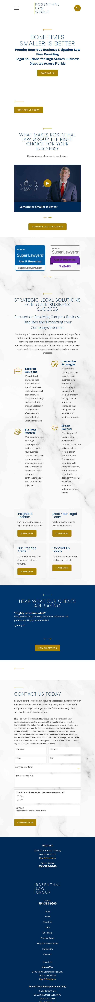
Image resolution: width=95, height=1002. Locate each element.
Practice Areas (47, 938)
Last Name (54, 749)
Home (47, 916)
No (21, 800)
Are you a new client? (23, 767)
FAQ (48, 927)
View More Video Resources (47, 226)
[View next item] (50, 217)
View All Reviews (47, 648)
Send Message (25, 822)
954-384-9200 (47, 866)
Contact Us (47, 73)
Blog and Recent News (47, 943)
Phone (18, 758)
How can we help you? (24, 776)
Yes (21, 796)
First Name (19, 749)
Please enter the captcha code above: (30, 811)
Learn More (27, 533)
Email (52, 758)
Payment (47, 954)
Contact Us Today (28, 109)
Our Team (47, 932)
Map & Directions (47, 858)
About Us (47, 922)
